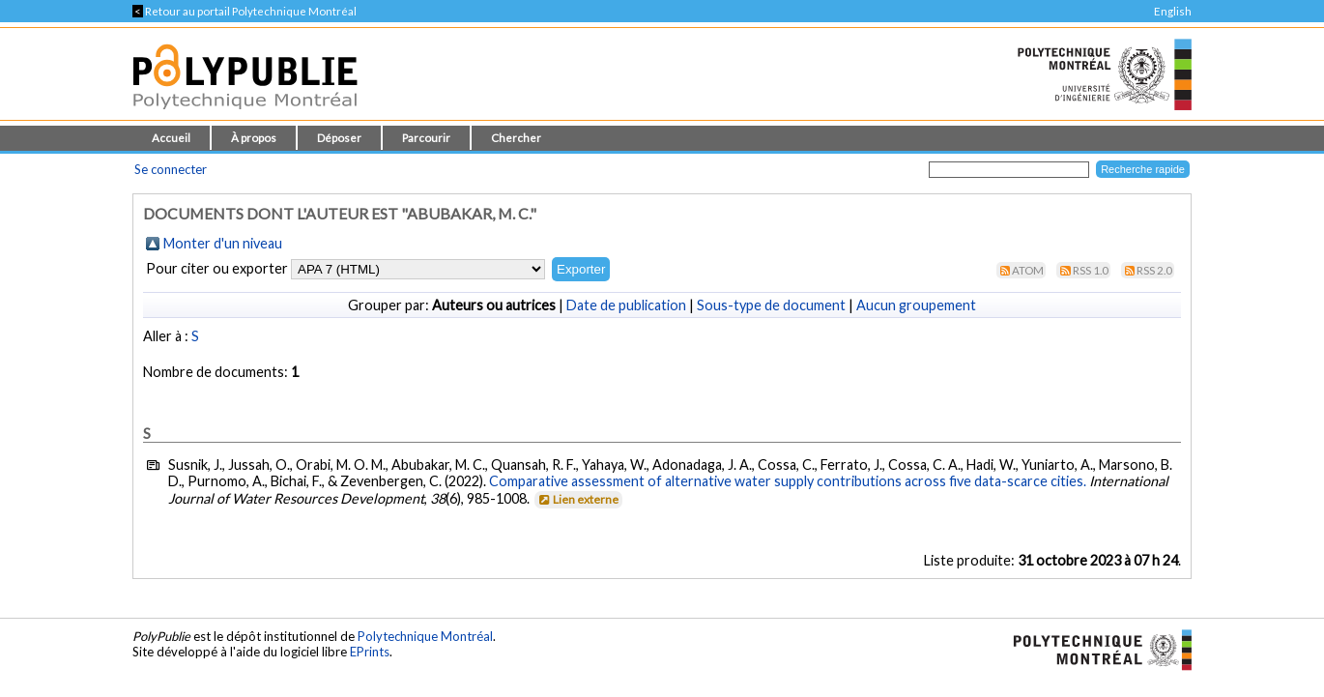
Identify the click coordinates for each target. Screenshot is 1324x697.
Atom (1028, 270)
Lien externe (577, 499)
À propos (253, 137)
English (1173, 11)
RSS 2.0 (1154, 270)
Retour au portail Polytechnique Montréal (244, 11)
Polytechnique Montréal (425, 636)
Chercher (516, 137)
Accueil (171, 137)
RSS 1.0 (1090, 270)
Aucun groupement (916, 305)
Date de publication (626, 305)
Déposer (339, 137)
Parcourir (426, 137)
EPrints (369, 651)
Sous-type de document (771, 305)
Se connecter (170, 169)
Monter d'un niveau (222, 243)
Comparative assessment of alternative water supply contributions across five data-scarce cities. (787, 481)
